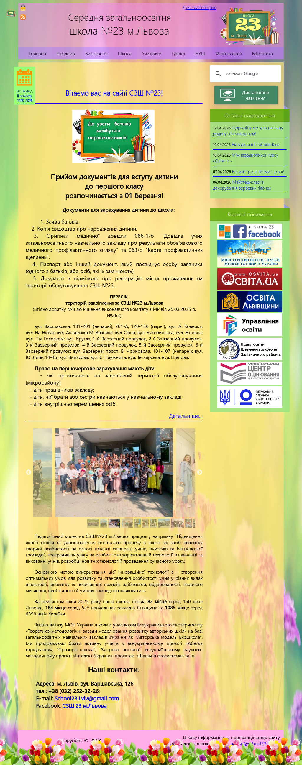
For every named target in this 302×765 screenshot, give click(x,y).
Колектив (65, 53)
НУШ (200, 53)
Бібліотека (262, 53)
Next (200, 472)
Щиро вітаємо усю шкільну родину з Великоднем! (248, 131)
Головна (37, 53)
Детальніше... (186, 415)
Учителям (151, 53)
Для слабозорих (199, 7)
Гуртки (178, 53)
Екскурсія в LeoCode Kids (255, 144)
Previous (29, 472)
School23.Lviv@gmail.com (87, 698)
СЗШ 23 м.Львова (84, 705)
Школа (125, 53)
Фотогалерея (229, 53)
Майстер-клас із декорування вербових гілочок (242, 185)
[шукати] (244, 73)
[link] (23, 17)
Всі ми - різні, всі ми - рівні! (258, 171)
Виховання (96, 53)
